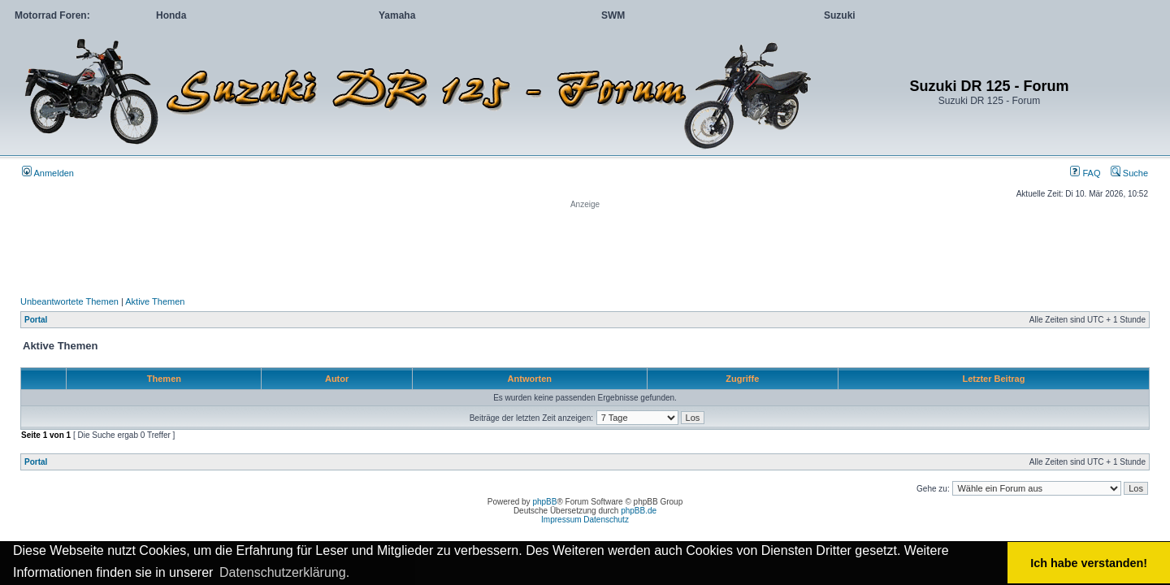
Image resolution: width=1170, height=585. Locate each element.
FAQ (1085, 173)
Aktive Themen (154, 301)
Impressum (561, 519)
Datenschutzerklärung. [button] (284, 572)
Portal (35, 319)
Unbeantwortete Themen (69, 301)
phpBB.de (638, 510)
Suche (1129, 173)
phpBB (544, 501)
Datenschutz (606, 519)
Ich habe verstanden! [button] (1088, 563)
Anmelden (48, 173)
